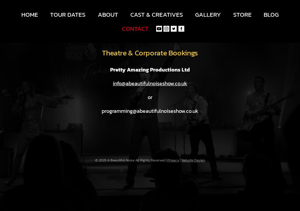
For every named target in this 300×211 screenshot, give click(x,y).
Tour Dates (68, 14)
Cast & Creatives (156, 14)
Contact (135, 28)
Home (29, 14)
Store (242, 14)
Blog (271, 14)
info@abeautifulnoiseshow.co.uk (150, 83)
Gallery (208, 14)
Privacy (173, 160)
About (108, 14)
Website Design (193, 160)
